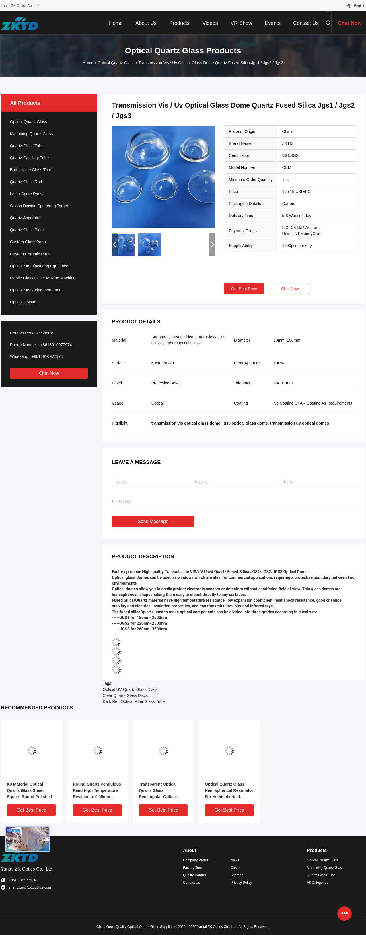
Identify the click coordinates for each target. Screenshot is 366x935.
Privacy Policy (241, 883)
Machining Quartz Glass (31, 133)
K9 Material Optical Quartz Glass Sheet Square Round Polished (29, 790)
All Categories (317, 883)
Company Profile (196, 860)
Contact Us (191, 883)
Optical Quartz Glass (116, 62)
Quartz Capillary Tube (29, 157)
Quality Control (194, 875)
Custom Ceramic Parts (30, 254)
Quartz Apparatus (25, 218)
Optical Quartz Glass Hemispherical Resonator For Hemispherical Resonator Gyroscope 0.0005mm (229, 791)
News (235, 860)
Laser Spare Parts (26, 194)
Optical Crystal (23, 302)
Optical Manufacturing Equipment (39, 266)
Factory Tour (192, 868)
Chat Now (49, 373)
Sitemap (237, 875)
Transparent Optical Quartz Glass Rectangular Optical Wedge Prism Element (160, 791)
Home (88, 62)
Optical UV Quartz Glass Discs (130, 689)
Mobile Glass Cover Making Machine (42, 278)
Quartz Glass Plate (27, 230)
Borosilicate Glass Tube (31, 169)
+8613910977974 (56, 344)
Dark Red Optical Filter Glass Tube (134, 701)
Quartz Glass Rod (26, 181)
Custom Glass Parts (28, 242)
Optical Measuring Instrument (36, 290)
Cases (235, 868)
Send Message (153, 521)
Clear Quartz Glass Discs (125, 695)
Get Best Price (244, 289)
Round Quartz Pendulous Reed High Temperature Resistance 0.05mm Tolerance (97, 791)
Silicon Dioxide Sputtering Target (39, 206)
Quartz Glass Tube (27, 145)
